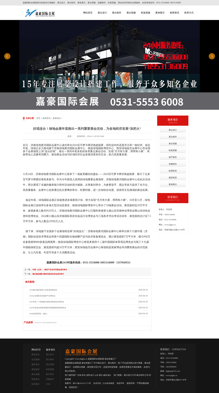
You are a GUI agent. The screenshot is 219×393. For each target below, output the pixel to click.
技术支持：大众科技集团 (103, 383)
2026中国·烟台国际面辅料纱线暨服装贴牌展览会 (47, 308)
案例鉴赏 (35, 369)
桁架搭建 (145, 12)
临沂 (92, 375)
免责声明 (120, 383)
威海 (105, 375)
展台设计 (102, 12)
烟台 (109, 375)
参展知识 (57, 118)
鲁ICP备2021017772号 (82, 383)
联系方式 (189, 12)
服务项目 (35, 364)
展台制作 (116, 12)
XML (48, 384)
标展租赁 (173, 171)
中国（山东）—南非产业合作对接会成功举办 (49, 270)
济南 (79, 375)
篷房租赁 (173, 178)
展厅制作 (173, 157)
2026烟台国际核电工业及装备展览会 (43, 290)
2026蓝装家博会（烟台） (38, 314)
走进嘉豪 (35, 359)
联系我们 (35, 384)
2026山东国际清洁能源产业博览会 (42, 296)
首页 (38, 118)
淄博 (88, 375)
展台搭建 (131, 12)
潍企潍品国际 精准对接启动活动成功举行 (48, 274)
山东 (96, 375)
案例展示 (160, 12)
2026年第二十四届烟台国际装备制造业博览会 (46, 302)
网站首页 (87, 12)
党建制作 (173, 164)
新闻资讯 (174, 12)
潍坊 (101, 375)
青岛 (84, 375)
